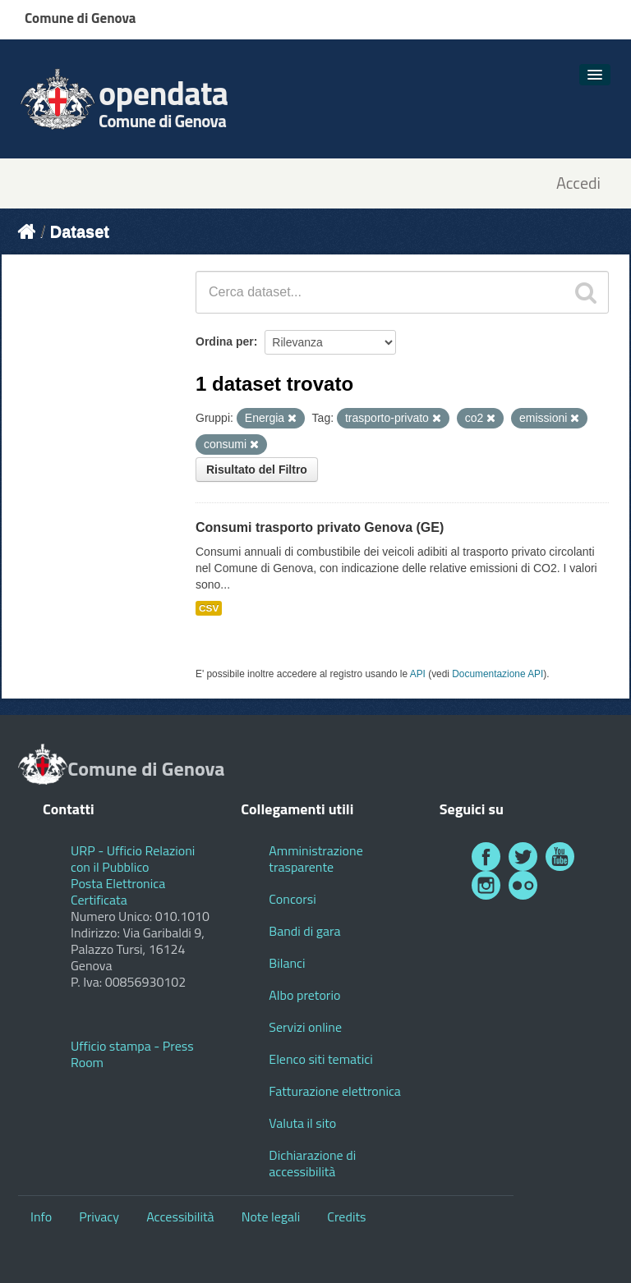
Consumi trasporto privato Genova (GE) (320, 527)
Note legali (271, 1216)
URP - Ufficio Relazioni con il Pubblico (133, 859)
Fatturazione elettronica (335, 1091)
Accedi (578, 183)
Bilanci (287, 963)
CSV (209, 608)
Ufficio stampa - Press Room (132, 1054)
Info (41, 1216)
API (418, 674)
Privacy (99, 1216)
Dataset (79, 231)
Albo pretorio (304, 995)
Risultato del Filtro (256, 469)
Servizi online (305, 1027)
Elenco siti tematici (320, 1059)
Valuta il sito (302, 1123)
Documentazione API (497, 674)
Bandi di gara (304, 931)
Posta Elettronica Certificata (118, 891)
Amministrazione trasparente (315, 859)
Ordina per (225, 341)
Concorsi (292, 899)
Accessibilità (180, 1216)
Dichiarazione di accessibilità (312, 1163)
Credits (346, 1216)
